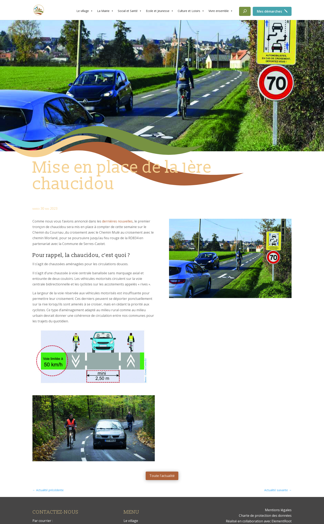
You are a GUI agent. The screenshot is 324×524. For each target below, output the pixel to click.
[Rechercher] (245, 11)
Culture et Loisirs (191, 11)
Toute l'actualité (162, 475)
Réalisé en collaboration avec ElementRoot (259, 521)
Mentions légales (278, 510)
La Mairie (105, 11)
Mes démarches (269, 11)
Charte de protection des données (265, 515)
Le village (84, 11)
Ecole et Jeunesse (160, 11)
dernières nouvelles (117, 221)
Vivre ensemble (220, 11)
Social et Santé (130, 11)
